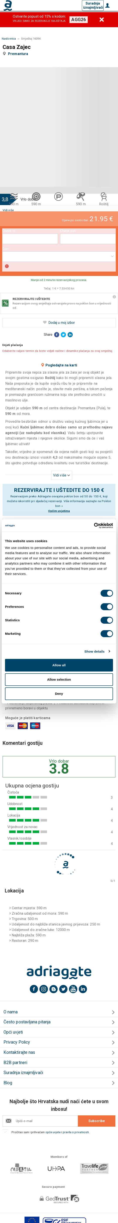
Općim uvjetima (59, 511)
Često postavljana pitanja (27, 1021)
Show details (94, 651)
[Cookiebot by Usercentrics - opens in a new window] (94, 525)
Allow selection (59, 679)
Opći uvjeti (13, 1032)
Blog (7, 1082)
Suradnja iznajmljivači (93, 5)
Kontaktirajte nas (19, 1052)
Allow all (59, 665)
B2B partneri (15, 1062)
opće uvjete (53, 1132)
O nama (10, 1011)
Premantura (19, 54)
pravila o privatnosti (76, 1132)
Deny (59, 693)
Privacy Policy (16, 1042)
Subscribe (96, 1121)
